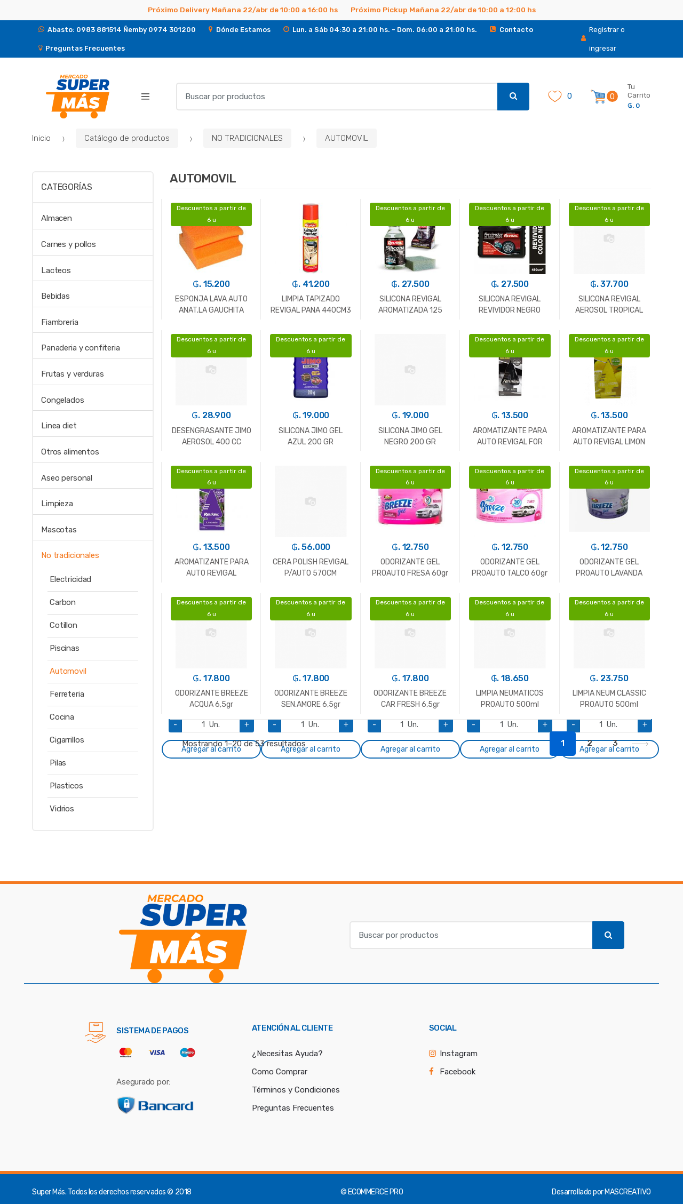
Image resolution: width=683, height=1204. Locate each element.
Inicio (41, 138)
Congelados (62, 400)
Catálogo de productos (127, 138)
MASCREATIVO (628, 1192)
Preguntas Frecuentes (293, 1108)
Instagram (459, 1053)
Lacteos (56, 270)
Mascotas (59, 530)
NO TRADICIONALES (247, 138)
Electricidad (70, 579)
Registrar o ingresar (603, 39)
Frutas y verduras (72, 374)
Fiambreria (59, 322)
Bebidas (55, 296)
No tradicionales (70, 555)
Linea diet (59, 425)
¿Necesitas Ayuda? (287, 1053)
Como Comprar (279, 1072)
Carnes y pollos (68, 244)
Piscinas (65, 648)
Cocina (62, 717)
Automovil (68, 671)
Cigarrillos (67, 740)
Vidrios (62, 809)
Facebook (457, 1072)
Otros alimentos (70, 452)
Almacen (56, 218)
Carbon (63, 602)
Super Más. (49, 1192)
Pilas (58, 763)
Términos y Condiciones (296, 1090)
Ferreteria (67, 694)
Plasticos (66, 786)
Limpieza (57, 503)
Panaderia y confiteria (80, 348)
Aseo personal (66, 478)
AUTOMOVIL (346, 138)
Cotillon (63, 625)
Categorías (66, 187)
